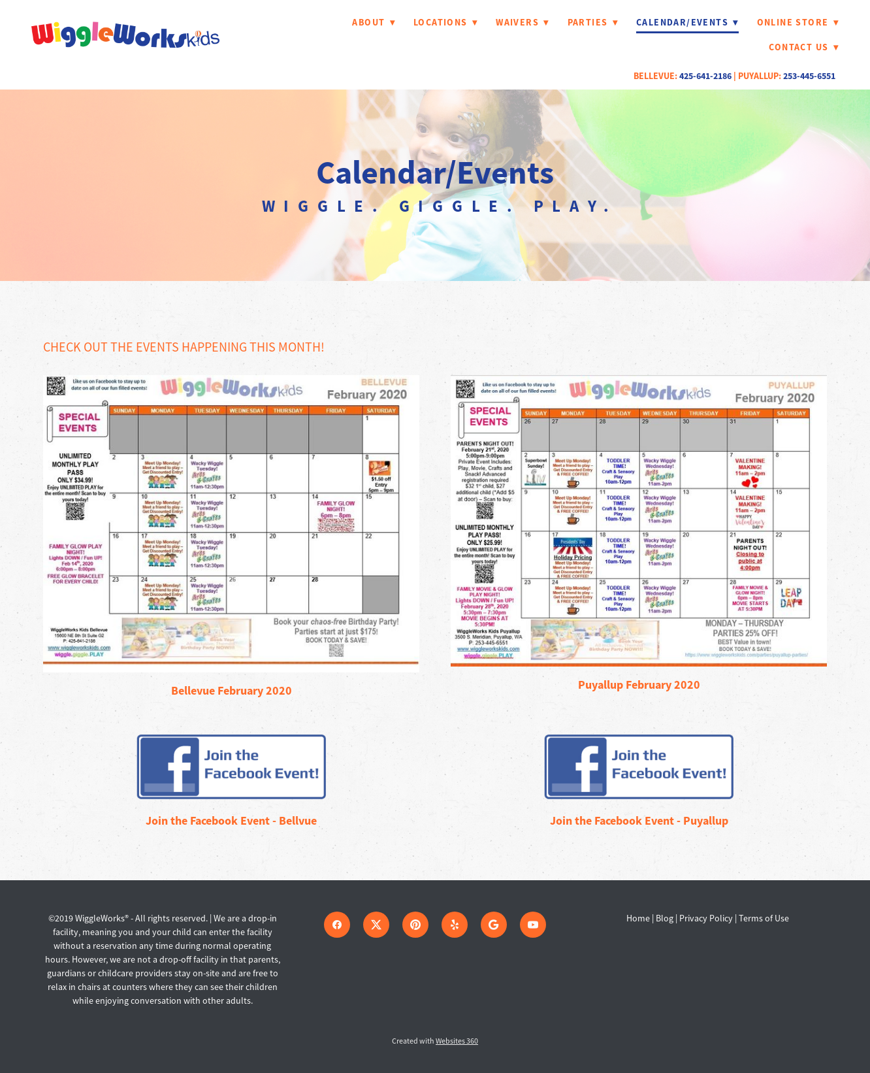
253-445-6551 (809, 76)
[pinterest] (415, 925)
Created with (435, 1041)
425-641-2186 (705, 76)
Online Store (798, 22)
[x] (376, 925)
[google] (494, 925)
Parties (593, 22)
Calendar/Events (687, 22)
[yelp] (455, 925)
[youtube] (533, 925)
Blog (664, 918)
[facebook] (337, 925)
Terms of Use (764, 918)
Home (639, 918)
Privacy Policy (706, 918)
